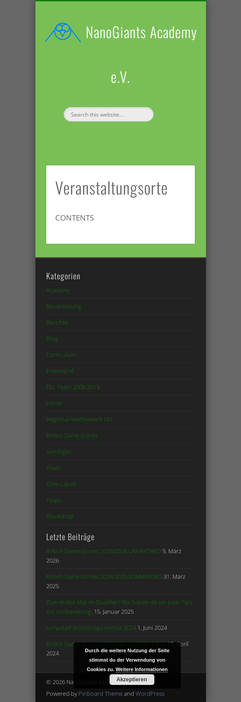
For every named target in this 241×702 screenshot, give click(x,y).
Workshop (60, 516)
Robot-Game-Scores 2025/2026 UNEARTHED (103, 551)
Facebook (110, 137)
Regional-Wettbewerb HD (79, 419)
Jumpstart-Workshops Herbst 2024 (91, 628)
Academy (58, 290)
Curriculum (60, 355)
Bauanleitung (63, 306)
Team (53, 468)
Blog (52, 338)
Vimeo (128, 137)
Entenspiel (60, 371)
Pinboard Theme (101, 693)
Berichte (57, 322)
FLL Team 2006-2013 (73, 387)
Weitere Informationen (142, 669)
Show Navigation (173, 80)
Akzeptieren (131, 679)
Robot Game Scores (72, 435)
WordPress (150, 693)
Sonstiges (58, 451)
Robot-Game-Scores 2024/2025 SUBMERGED (104, 576)
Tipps (53, 500)
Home (54, 403)
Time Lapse (61, 484)
